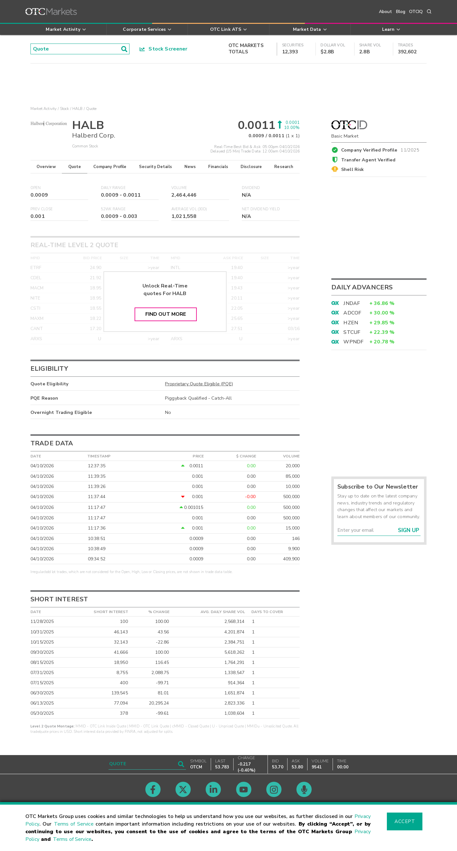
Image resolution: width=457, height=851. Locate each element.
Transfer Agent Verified (368, 160)
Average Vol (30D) (189, 209)
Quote (74, 167)
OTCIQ (416, 12)
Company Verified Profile (380, 149)
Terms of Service (74, 824)
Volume (179, 188)
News (190, 167)
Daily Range (113, 188)
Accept (404, 821)
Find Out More (165, 314)
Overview (46, 167)
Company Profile (109, 167)
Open (35, 188)
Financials (218, 167)
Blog (401, 12)
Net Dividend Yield (261, 209)
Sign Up (408, 530)
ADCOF (352, 312)
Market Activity (43, 108)
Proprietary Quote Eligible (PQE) (199, 384)
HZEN (350, 322)
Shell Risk (352, 169)
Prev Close (41, 209)
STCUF (351, 332)
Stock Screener (164, 48)
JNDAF (351, 303)
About (385, 12)
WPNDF (353, 341)
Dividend (251, 188)
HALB (77, 108)
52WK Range (113, 209)
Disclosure (251, 167)
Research (283, 167)
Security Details (155, 167)
